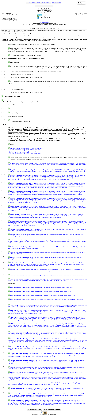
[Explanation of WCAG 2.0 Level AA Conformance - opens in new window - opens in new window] (44, 413)
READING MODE (56, 2)
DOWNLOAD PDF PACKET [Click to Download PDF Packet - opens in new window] (33, 2)
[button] (81, 3)
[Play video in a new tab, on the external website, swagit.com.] (9, 148)
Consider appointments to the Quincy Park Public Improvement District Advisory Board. (41, 287)
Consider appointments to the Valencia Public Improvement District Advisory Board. (40, 291)
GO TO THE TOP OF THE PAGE (52, 409)
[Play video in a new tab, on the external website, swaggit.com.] (9, 48)
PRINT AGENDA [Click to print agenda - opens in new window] (46, 2)
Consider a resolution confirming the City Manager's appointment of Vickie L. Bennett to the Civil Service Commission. (46, 275)
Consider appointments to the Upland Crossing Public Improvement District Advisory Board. (42, 295)
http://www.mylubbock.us (44, 22)
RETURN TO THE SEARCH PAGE (43, 6)
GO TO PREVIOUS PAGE (34, 409)
